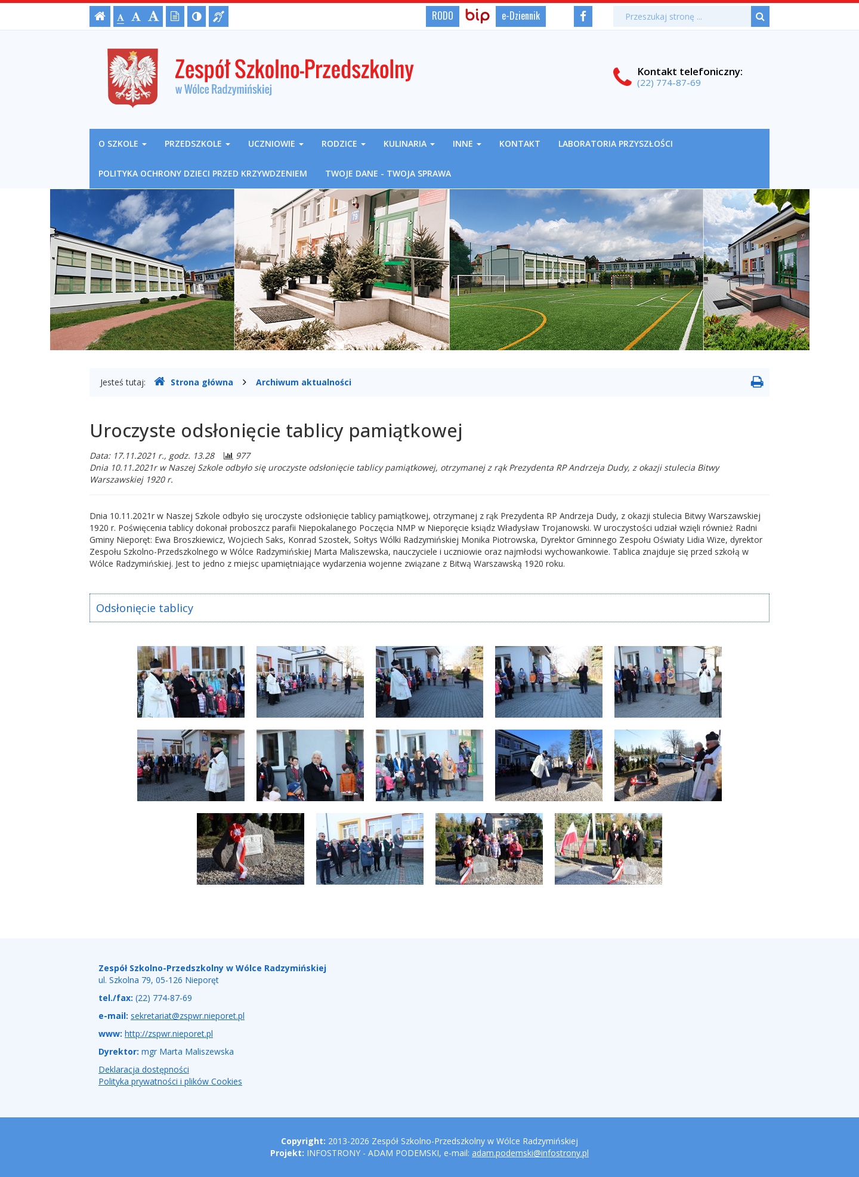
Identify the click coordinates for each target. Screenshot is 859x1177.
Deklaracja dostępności (143, 1069)
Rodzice (344, 143)
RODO (442, 15)
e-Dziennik (521, 15)
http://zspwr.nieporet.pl (169, 1033)
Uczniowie (276, 143)
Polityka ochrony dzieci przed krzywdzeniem (202, 173)
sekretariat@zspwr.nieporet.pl (188, 1015)
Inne (467, 143)
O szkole (122, 143)
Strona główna (193, 382)
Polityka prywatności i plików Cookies (170, 1081)
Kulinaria (409, 143)
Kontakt (519, 143)
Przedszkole (197, 143)
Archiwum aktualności (303, 382)
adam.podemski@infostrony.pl (530, 1153)
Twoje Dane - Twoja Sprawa (388, 173)
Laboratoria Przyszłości (615, 143)
